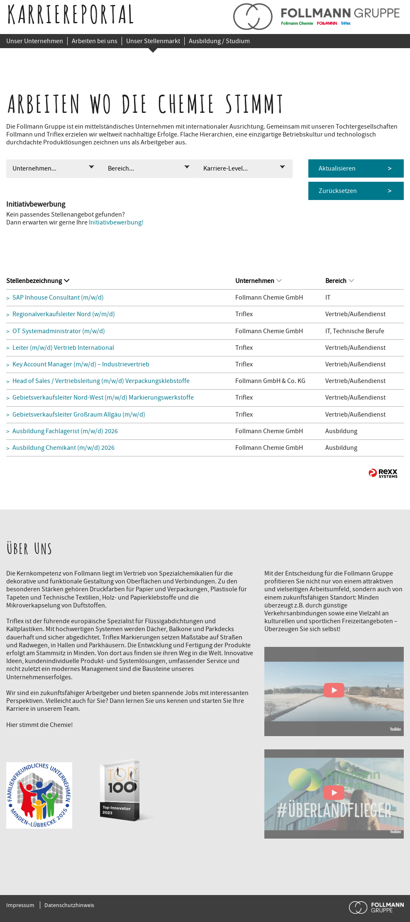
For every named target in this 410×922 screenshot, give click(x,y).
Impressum (20, 905)
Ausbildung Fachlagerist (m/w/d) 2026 (65, 431)
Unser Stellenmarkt (153, 41)
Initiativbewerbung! (116, 222)
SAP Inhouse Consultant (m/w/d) (58, 298)
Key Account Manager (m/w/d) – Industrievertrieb (80, 364)
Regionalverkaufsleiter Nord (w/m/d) (63, 314)
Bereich (339, 281)
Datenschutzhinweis (69, 905)
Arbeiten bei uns (94, 41)
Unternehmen (258, 281)
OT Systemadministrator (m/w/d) (58, 331)
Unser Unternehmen (34, 41)
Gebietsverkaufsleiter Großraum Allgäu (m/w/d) (78, 415)
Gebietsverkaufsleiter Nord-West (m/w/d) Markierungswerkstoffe (103, 398)
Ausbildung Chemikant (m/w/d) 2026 (63, 448)
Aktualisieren (337, 168)
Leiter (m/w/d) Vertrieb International (63, 348)
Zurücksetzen (338, 191)
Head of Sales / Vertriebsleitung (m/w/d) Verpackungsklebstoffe (101, 381)
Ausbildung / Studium (219, 41)
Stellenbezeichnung (37, 281)
